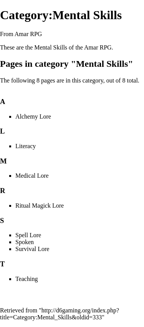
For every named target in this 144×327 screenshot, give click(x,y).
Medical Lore (32, 175)
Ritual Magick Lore (39, 205)
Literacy (25, 146)
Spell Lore (28, 235)
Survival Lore (32, 249)
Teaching (26, 279)
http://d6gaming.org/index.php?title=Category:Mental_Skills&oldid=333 (59, 313)
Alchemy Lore (33, 116)
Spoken (24, 242)
